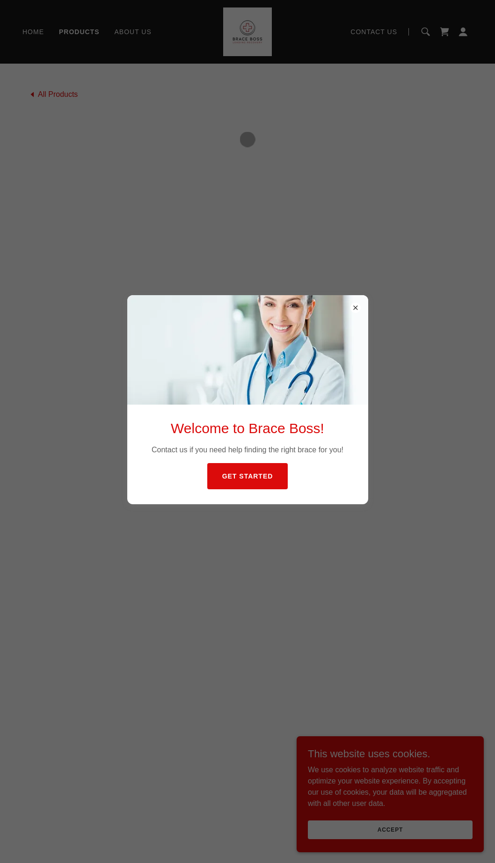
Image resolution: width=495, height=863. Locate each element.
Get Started (247, 476)
